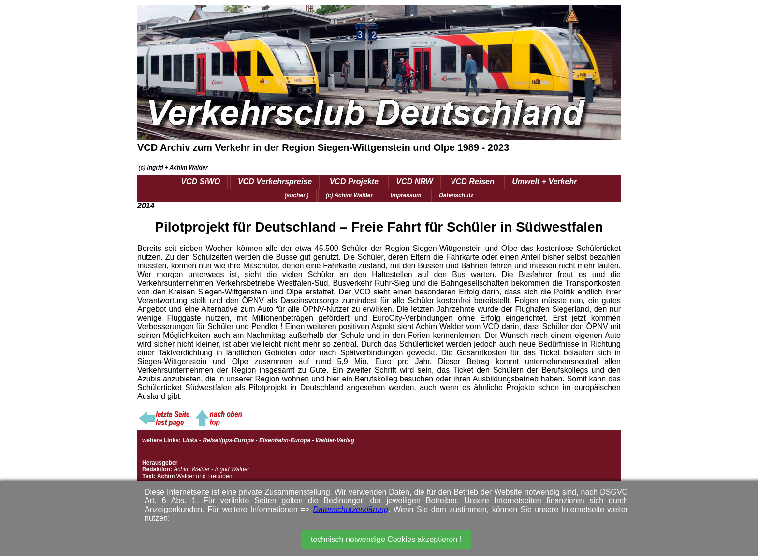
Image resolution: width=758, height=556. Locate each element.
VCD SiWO (200, 181)
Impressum (406, 195)
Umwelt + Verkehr (544, 181)
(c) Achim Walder (349, 195)
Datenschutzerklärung (350, 509)
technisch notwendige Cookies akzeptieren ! (386, 539)
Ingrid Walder (232, 469)
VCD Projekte (354, 181)
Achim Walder (191, 469)
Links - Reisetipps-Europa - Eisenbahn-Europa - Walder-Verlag (268, 440)
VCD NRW (414, 181)
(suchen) (297, 195)
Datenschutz (456, 195)
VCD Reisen (473, 181)
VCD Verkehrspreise (275, 181)
